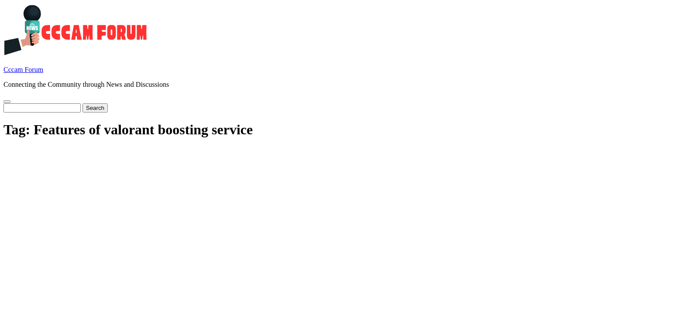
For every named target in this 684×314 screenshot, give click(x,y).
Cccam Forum (23, 69)
